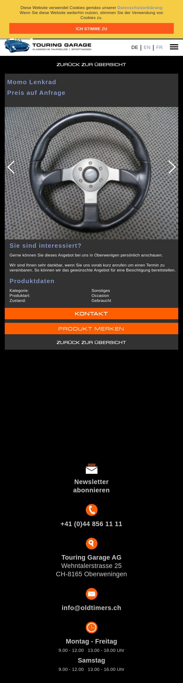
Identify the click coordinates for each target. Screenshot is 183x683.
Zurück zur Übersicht (91, 65)
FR (159, 47)
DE (134, 47)
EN (147, 47)
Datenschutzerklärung (140, 7)
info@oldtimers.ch (91, 607)
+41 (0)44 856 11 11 (91, 524)
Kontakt (91, 313)
